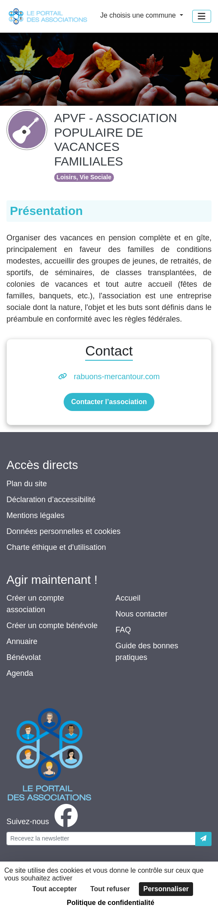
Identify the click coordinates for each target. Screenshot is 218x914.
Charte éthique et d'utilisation (56, 547)
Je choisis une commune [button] (139, 15)
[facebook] (43, 821)
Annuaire (21, 641)
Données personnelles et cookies (63, 531)
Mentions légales (35, 515)
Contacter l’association (109, 401)
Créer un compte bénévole (52, 625)
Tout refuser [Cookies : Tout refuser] (110, 889)
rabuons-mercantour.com (117, 376)
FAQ (123, 630)
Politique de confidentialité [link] (110, 902)
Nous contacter (142, 614)
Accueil (128, 598)
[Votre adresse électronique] (101, 838)
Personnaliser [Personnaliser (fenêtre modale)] (166, 889)
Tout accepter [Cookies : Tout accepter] (54, 889)
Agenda (19, 673)
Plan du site (26, 483)
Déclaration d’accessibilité (50, 499)
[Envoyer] (203, 839)
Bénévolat (23, 657)
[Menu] (201, 16)
